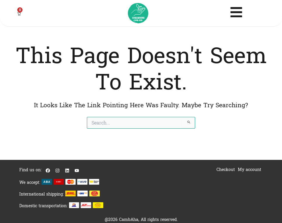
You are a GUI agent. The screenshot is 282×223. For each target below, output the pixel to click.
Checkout (225, 169)
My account (249, 169)
